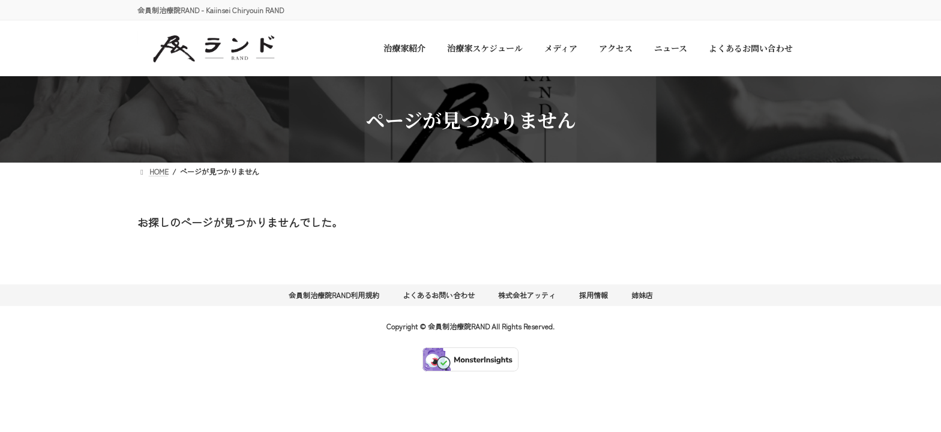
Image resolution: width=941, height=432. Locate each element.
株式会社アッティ (527, 295)
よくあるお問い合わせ (439, 295)
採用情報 (593, 295)
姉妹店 (642, 295)
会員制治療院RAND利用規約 (334, 295)
